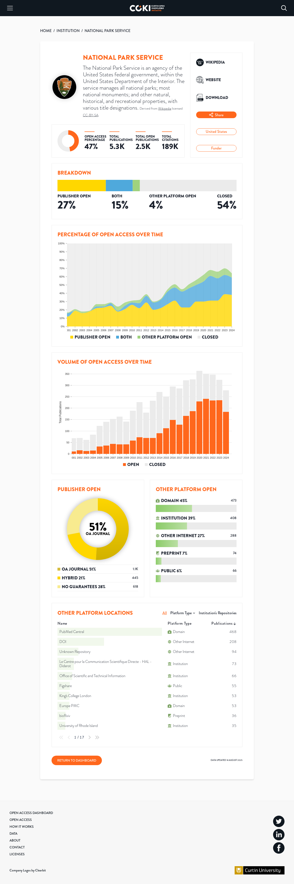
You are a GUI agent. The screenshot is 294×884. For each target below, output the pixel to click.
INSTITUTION (68, 30)
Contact (17, 847)
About (14, 840)
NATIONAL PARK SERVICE (107, 30)
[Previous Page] (69, 737)
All (164, 613)
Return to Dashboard (76, 760)
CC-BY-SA (90, 115)
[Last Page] (97, 737)
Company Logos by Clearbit (27, 870)
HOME (46, 30)
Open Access (20, 819)
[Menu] (10, 8)
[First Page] (61, 737)
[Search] (284, 8)
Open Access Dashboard (31, 812)
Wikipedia (164, 108)
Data (13, 833)
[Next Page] (89, 737)
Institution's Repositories (218, 613)
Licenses (17, 854)
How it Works (21, 826)
